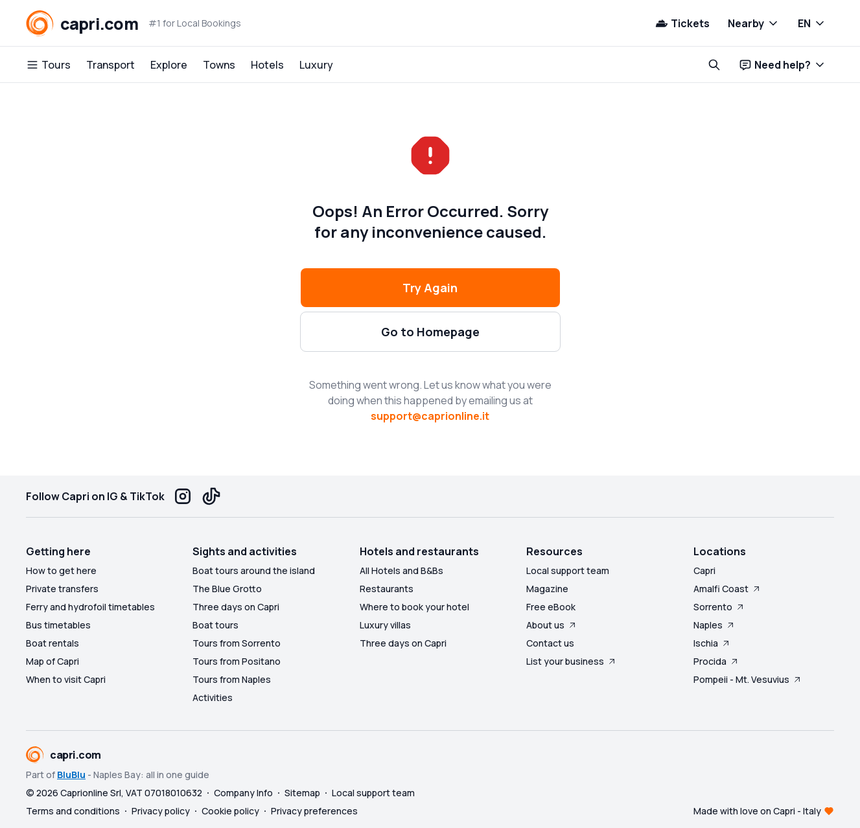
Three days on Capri (235, 607)
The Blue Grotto (227, 588)
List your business (571, 661)
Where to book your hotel (414, 607)
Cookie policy (230, 811)
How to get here (61, 570)
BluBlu (71, 774)
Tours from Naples (231, 679)
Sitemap (302, 793)
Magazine (547, 588)
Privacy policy (161, 811)
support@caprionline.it (430, 416)
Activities (212, 697)
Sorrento (719, 607)
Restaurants (386, 588)
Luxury (316, 65)
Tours (48, 65)
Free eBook (550, 607)
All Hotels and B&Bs (401, 570)
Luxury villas (385, 625)
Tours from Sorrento (236, 643)
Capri (704, 570)
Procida (716, 661)
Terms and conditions (73, 811)
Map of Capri (52, 661)
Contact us (550, 643)
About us (551, 625)
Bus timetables (58, 625)
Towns (219, 65)
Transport (110, 65)
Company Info (243, 793)
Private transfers (62, 588)
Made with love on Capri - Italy (757, 811)
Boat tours (215, 625)
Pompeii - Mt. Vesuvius (747, 679)
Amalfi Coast (727, 588)
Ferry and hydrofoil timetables (90, 607)
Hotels (267, 65)
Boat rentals (52, 643)
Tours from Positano (236, 661)
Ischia (712, 643)
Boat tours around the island (253, 570)
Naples (714, 625)
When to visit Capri (66, 679)
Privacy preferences (314, 811)
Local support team (567, 570)
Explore (168, 65)
